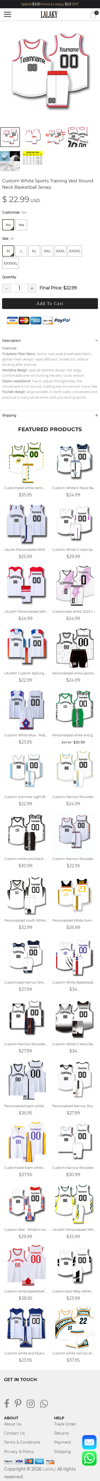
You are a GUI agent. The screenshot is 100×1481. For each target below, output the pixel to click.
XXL (47, 251)
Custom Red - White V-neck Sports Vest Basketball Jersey (26, 1230)
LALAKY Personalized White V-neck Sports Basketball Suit (74, 1230)
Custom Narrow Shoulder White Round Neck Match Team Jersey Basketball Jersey (74, 1168)
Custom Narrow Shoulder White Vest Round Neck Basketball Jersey (74, 859)
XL (34, 251)
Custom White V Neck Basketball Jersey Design (74, 1044)
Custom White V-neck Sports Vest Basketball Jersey (74, 550)
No (10, 226)
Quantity (9, 277)
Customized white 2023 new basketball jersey (74, 612)
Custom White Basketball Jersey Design (74, 982)
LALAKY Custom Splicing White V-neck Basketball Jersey (26, 673)
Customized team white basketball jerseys (26, 1168)
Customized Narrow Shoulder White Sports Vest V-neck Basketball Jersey (26, 982)
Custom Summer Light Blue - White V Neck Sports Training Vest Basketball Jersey (26, 797)
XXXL (60, 251)
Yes (21, 225)
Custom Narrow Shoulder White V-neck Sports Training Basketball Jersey (26, 1044)
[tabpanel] (50, 74)
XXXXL (75, 251)
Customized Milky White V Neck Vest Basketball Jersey (74, 1291)
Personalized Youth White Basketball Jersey (26, 920)
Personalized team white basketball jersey (26, 1106)
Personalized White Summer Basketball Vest (74, 920)
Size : (8, 239)
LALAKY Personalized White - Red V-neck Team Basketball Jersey (26, 612)
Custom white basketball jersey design (26, 1291)
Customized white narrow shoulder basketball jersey (26, 488)
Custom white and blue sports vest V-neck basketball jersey (26, 1353)
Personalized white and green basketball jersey (74, 735)
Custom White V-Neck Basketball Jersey (74, 488)
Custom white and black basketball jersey (26, 859)
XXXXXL (10, 263)
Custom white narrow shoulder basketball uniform (74, 1353)
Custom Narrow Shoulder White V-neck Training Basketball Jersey (74, 797)
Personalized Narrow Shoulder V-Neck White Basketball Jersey (74, 1106)
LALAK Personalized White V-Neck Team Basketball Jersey (26, 550)
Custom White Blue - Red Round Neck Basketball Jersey (26, 735)
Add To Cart (50, 303)
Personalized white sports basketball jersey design (74, 673)
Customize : (14, 212)
